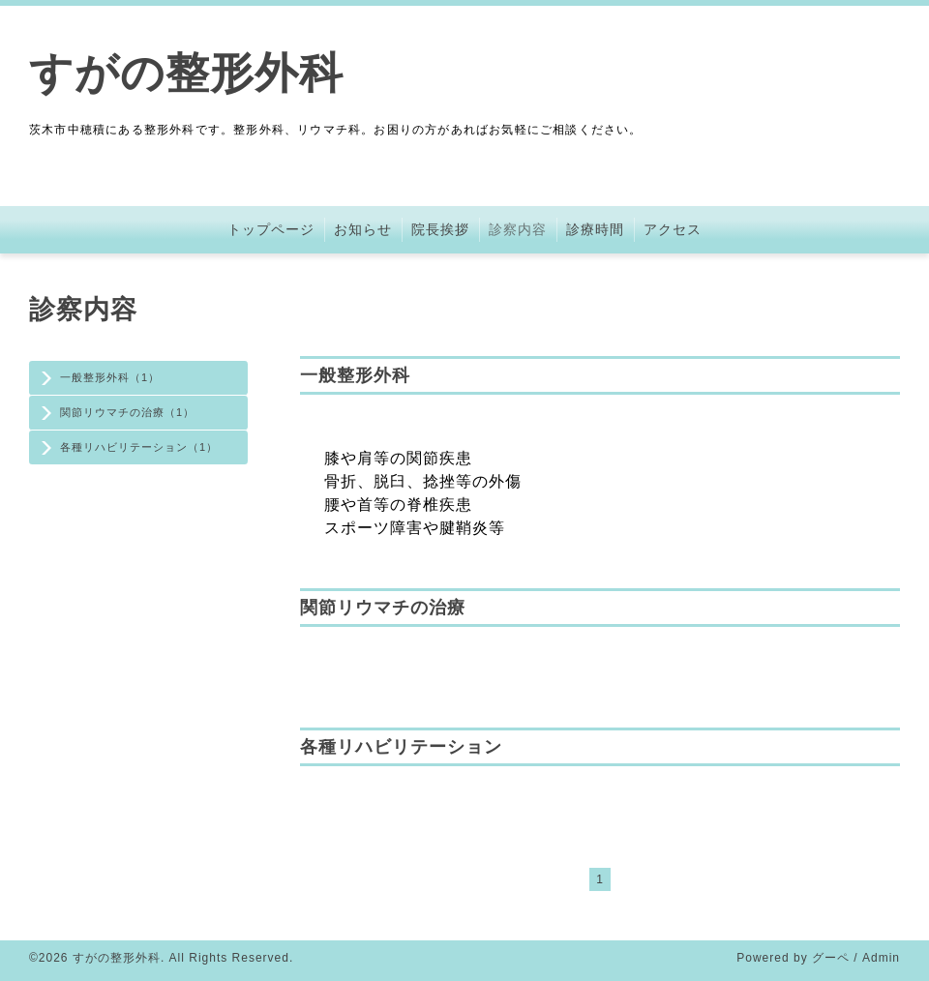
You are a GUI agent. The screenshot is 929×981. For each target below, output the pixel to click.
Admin (881, 958)
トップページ (271, 229)
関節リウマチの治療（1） (127, 412)
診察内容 (518, 229)
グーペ (831, 958)
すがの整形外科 (186, 73)
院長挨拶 (440, 229)
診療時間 (595, 229)
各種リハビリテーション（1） (139, 447)
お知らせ (363, 229)
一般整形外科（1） (110, 377)
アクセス (673, 229)
